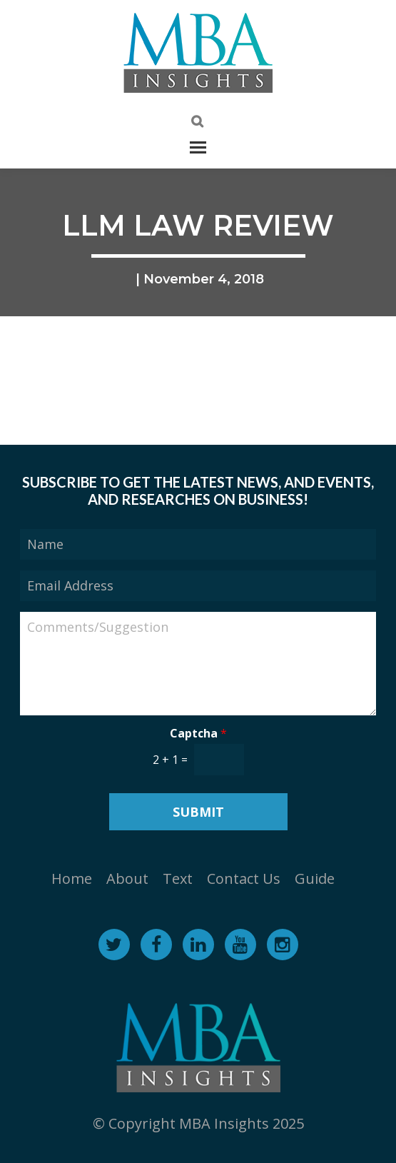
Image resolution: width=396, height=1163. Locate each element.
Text (178, 878)
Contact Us (243, 878)
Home (71, 878)
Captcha (198, 733)
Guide (315, 878)
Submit (198, 811)
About (127, 878)
